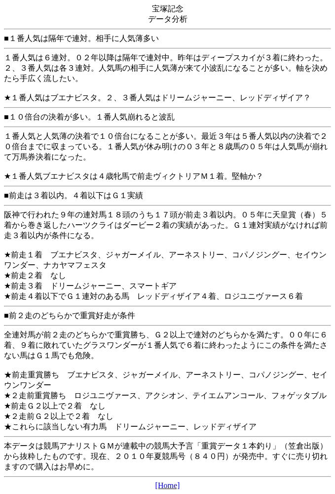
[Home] (167, 485)
